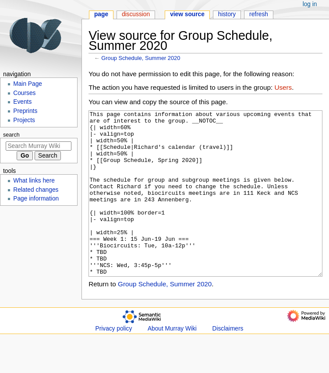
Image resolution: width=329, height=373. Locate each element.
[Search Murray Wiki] (38, 146)
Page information (36, 198)
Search (11, 135)
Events (22, 102)
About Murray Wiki (172, 361)
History (227, 14)
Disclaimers (228, 361)
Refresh (258, 14)
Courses (24, 93)
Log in (310, 4)
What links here (34, 180)
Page (101, 14)
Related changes (35, 189)
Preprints (25, 111)
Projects (24, 120)
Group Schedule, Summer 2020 (140, 58)
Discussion (136, 14)
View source (187, 14)
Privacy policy (114, 361)
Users (283, 87)
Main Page (27, 84)
